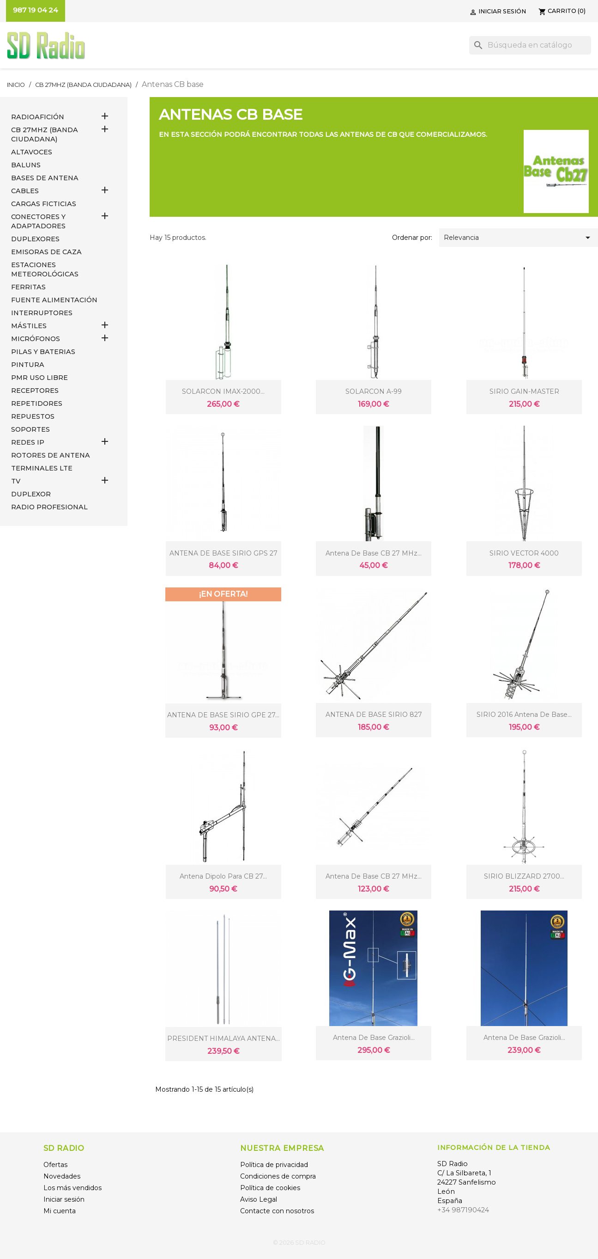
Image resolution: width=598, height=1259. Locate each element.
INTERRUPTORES (41, 313)
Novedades (61, 1176)
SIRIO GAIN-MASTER (524, 391)
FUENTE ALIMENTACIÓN (54, 300)
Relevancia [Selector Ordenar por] (518, 237)
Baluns (26, 165)
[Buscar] (530, 45)
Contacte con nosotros (277, 1211)
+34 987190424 (463, 1210)
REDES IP (27, 442)
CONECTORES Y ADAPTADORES (38, 221)
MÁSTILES (29, 326)
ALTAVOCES (31, 152)
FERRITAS (28, 287)
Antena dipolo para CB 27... (223, 876)
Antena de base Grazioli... (374, 1037)
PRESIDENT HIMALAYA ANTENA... (223, 1038)
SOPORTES (30, 429)
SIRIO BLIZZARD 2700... (524, 876)
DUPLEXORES (35, 239)
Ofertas (55, 1165)
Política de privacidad (274, 1165)
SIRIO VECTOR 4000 (524, 553)
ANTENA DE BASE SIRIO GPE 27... (223, 715)
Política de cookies (270, 1188)
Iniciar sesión (64, 1199)
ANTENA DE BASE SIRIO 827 (374, 714)
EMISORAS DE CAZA (46, 252)
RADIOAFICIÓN (37, 117)
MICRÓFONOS (35, 339)
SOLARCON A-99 (373, 391)
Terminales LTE (41, 468)
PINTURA (27, 365)
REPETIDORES (36, 403)
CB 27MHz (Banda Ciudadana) (44, 134)
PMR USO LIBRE (39, 377)
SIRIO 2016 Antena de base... (524, 714)
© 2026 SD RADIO (299, 1242)
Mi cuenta (59, 1211)
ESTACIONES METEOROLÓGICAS (45, 269)
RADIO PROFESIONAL (49, 507)
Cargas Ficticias (43, 204)
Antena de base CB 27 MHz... (374, 553)
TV (15, 481)
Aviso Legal (258, 1199)
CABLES (25, 191)
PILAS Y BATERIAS (43, 352)
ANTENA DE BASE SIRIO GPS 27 (223, 553)
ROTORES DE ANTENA (50, 455)
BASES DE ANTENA (45, 178)
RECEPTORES (35, 390)
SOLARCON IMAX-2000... (223, 391)
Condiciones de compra (278, 1176)
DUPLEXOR (31, 494)
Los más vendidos (72, 1188)
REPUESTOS (32, 416)
